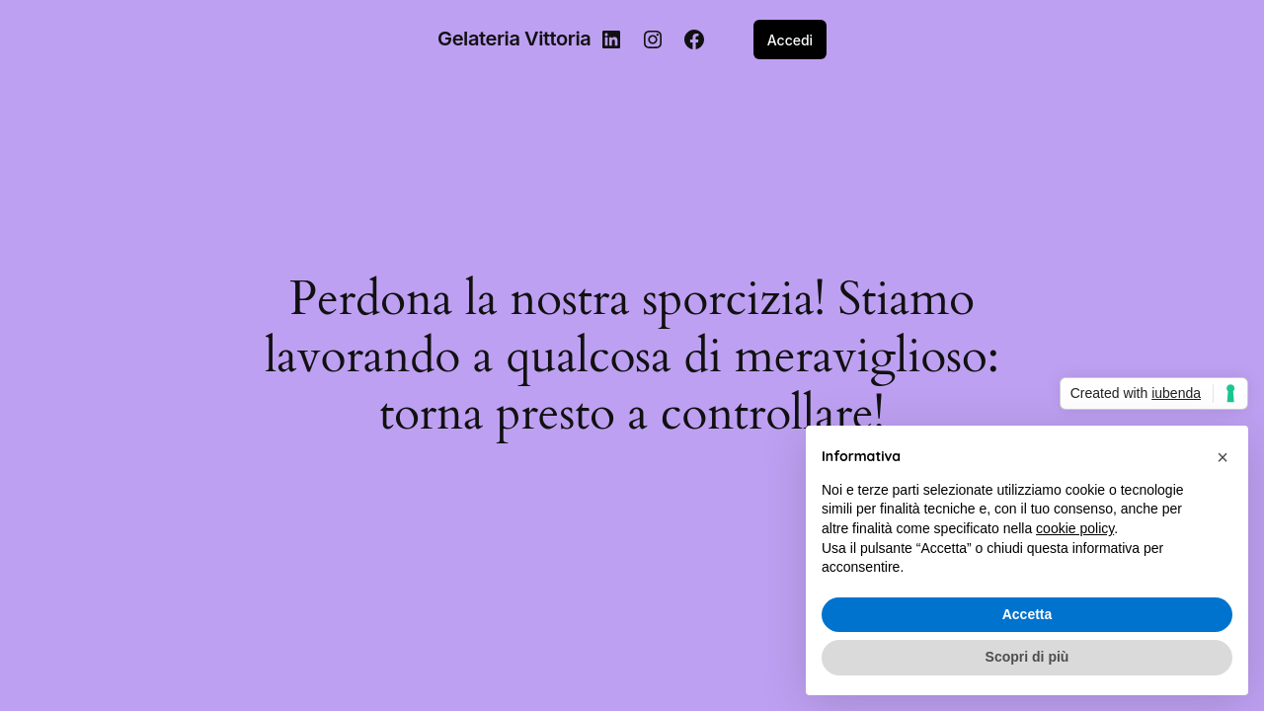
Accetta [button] (1027, 614)
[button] (1222, 457)
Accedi (790, 40)
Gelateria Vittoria (514, 38)
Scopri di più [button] (1027, 657)
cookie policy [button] (1075, 528)
